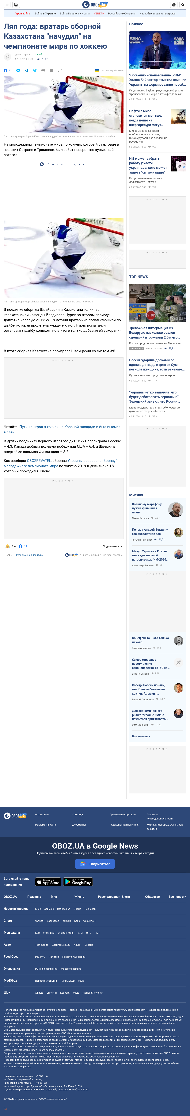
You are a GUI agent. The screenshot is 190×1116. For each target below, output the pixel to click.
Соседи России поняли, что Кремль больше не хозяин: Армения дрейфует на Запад (148, 689)
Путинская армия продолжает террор (152, 375)
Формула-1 (89, 920)
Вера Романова (140, 674)
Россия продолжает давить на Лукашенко (155, 343)
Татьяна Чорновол (142, 540)
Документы (79, 824)
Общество (152, 897)
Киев (38, 908)
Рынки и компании (46, 968)
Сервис (89, 944)
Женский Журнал (93, 992)
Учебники (49, 932)
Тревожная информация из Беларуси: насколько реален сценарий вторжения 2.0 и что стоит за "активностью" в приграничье (153, 333)
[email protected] (47, 1089)
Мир (54, 897)
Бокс (77, 920)
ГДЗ (37, 932)
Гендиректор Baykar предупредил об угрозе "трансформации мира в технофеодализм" (156, 92)
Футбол (39, 920)
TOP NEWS (138, 276)
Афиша (39, 992)
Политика (34, 897)
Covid (81, 980)
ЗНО (88, 932)
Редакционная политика (29, 555)
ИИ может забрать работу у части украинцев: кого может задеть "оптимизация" (148, 165)
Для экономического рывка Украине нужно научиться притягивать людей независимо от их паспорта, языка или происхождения (150, 715)
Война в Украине (45, 13)
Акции (77, 944)
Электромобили (61, 944)
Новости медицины (46, 980)
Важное (136, 24)
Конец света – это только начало (150, 640)
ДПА (80, 932)
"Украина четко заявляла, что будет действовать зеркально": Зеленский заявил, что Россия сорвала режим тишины (154, 397)
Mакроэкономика (71, 968)
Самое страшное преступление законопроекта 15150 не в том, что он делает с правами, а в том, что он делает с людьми (151, 664)
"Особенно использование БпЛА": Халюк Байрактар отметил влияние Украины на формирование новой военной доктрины (157, 80)
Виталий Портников (143, 699)
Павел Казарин (140, 518)
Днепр (77, 908)
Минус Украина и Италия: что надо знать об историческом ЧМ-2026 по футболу (150, 556)
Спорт (85, 555)
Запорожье (63, 908)
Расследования (109, 897)
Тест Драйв (41, 944)
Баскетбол (53, 920)
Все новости (177, 897)
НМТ (97, 932)
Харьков (49, 908)
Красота (65, 992)
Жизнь (79, 897)
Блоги (126, 897)
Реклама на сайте (45, 824)
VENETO (99, 13)
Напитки (54, 956)
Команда (77, 814)
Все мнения (140, 736)
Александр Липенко (143, 565)
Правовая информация (123, 814)
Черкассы (90, 908)
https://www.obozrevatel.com (129, 1009)
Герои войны (23, 13)
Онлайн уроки (66, 932)
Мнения (136, 495)
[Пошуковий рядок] (183, 5)
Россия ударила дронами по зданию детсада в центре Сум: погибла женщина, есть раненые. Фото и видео (156, 365)
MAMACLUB (68, 980)
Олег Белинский (140, 725)
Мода (76, 992)
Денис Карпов (23, 54)
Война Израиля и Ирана (75, 13)
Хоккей (38, 54)
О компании (42, 814)
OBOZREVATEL (39, 460)
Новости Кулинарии (74, 956)
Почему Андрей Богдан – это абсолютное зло (150, 532)
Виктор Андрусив (141, 648)
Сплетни (52, 992)
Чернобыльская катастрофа (158, 13)
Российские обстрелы (121, 13)
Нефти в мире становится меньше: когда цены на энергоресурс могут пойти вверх (145, 118)
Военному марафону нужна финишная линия (147, 508)
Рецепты (40, 956)
